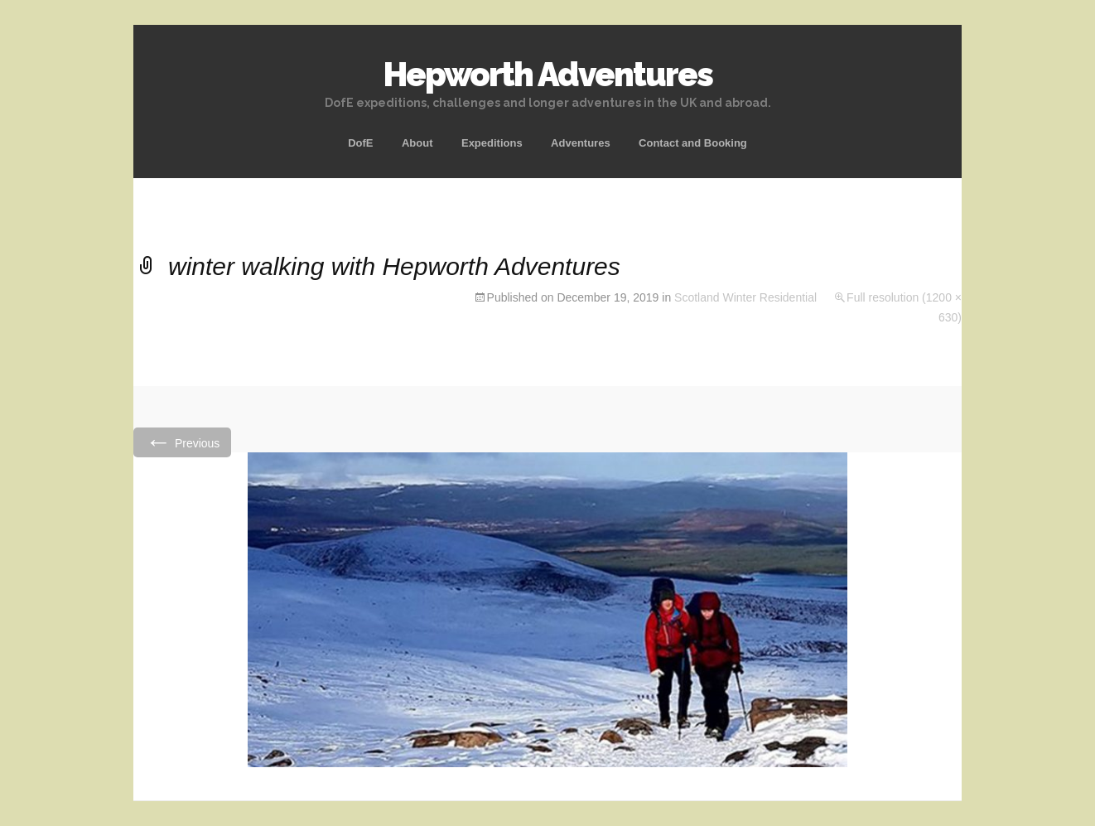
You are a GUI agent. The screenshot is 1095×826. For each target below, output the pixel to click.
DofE (360, 143)
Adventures (580, 143)
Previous (182, 441)
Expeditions (492, 143)
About (417, 143)
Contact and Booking (693, 143)
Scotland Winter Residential (745, 297)
